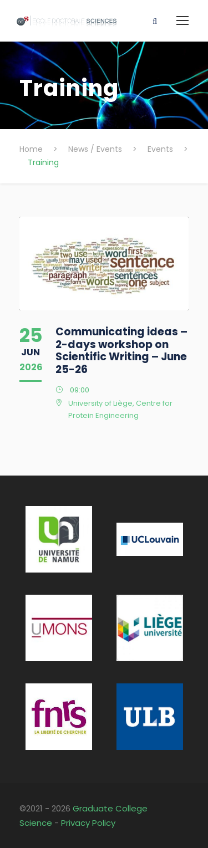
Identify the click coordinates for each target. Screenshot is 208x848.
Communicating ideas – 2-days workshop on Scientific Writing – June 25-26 (121, 350)
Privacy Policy (88, 823)
